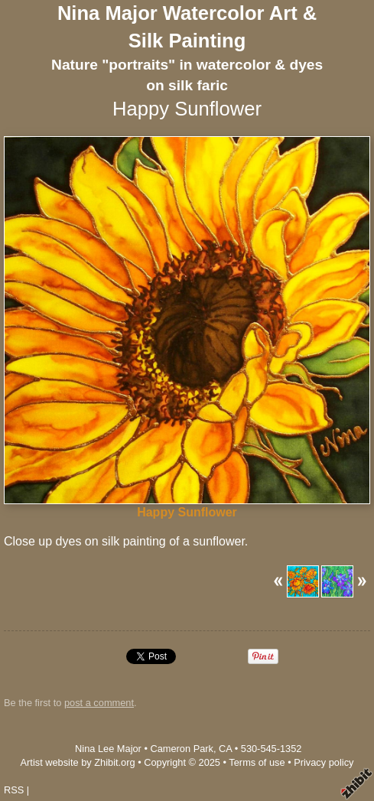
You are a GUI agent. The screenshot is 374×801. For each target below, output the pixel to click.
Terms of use (257, 762)
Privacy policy (323, 762)
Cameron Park (181, 748)
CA (225, 748)
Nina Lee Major (108, 748)
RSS (14, 790)
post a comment (99, 702)
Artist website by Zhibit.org (78, 762)
